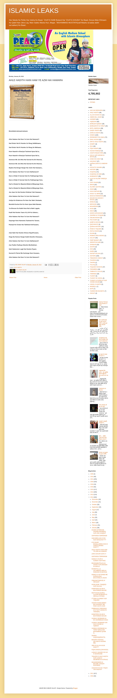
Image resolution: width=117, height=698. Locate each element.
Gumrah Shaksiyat (95, 151)
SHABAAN (93, 244)
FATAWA (92, 102)
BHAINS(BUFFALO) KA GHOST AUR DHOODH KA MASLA (99, 564)
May (93, 517)
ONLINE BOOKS (95, 217)
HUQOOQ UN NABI (96, 174)
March (94, 522)
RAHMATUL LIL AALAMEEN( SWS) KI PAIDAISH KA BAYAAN (99, 570)
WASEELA (93, 286)
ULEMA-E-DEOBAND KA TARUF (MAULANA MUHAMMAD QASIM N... (99, 631)
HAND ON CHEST (95, 159)
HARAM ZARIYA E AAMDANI (98, 163)
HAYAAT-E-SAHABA (96, 167)
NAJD (91, 208)
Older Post (78, 277)
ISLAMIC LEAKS (33, 10)
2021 (92, 479)
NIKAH (92, 211)
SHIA (91, 249)
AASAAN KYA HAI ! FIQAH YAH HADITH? (100, 668)
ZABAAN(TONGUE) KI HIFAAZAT (98, 581)
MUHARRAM (94, 206)
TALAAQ (92, 265)
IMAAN (92, 184)
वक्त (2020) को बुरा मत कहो (103, 405)
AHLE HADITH (18, 267)
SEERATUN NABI (95, 242)
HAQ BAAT (93, 161)
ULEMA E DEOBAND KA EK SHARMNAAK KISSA (100, 619)
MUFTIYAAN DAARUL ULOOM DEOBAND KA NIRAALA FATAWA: (99, 594)
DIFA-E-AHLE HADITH (96, 142)
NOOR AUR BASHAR (96, 213)
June (93, 515)
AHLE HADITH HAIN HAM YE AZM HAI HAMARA (99, 550)
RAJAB (92, 233)
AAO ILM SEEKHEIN (96, 110)
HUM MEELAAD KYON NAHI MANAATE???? (99, 539)
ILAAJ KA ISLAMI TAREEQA (98, 178)
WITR (91, 289)
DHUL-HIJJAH (94, 139)
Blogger (75, 688)
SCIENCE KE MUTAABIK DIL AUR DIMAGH (103, 339)
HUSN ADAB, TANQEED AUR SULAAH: (99, 585)
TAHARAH (93, 260)
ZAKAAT (92, 293)
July (93, 512)
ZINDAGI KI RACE (102, 389)
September (95, 507)
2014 (92, 492)
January (94, 527)
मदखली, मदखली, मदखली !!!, (103, 422)
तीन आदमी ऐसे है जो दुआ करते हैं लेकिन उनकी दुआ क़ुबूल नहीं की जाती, (103, 323)
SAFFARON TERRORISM (99, 535)
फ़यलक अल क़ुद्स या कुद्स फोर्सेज (103, 453)
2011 (92, 673)
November (95, 502)
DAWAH (92, 135)
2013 (92, 494)
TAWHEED (93, 274)
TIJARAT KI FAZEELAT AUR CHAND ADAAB (98, 281)
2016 (92, 487)
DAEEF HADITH (95, 130)
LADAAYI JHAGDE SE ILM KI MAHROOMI (100, 653)
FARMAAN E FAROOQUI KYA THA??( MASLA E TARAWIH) (99, 610)
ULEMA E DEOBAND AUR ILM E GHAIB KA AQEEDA (99, 624)
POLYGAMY (93, 220)
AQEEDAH (93, 121)
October (94, 504)
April (93, 520)
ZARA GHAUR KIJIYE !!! (99, 554)
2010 (92, 676)
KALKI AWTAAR (95, 191)
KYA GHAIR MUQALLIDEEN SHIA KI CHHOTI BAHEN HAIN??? (100, 545)
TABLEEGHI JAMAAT (96, 258)
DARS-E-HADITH (95, 133)
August (94, 509)
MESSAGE (93, 204)
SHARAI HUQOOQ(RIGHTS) (98, 636)
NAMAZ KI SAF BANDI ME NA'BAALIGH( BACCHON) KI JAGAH (100, 576)
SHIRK (92, 251)
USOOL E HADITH (95, 284)
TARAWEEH (93, 269)
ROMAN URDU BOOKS (97, 235)
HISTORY (93, 169)
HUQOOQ (93, 172)
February (95, 525)
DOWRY (92, 144)
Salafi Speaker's (94, 240)
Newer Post (12, 277)
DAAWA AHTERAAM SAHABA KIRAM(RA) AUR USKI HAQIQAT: (99, 531)
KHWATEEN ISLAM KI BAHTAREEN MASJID (99, 589)
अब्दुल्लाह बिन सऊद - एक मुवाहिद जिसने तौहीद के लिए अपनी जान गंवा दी (103, 374)
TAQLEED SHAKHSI (96, 267)
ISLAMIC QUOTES (95, 187)
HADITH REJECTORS (96, 153)
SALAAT (92, 238)
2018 (92, 484)
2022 (92, 476)
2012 (92, 497)
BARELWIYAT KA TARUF (97, 126)
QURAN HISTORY (95, 226)
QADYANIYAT (94, 224)
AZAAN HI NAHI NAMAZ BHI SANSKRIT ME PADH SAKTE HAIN (99, 604)
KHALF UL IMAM (95, 193)
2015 (92, 489)
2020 (92, 481)
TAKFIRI (92, 262)
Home (45, 277)
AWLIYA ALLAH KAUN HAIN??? (98, 646)
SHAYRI (92, 247)
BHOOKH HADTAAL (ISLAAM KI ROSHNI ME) (99, 641)
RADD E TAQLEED (95, 229)
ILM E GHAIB (94, 182)
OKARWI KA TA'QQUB (96, 215)
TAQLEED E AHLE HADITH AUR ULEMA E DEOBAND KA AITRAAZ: (100, 658)
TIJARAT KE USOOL (96, 278)
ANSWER (93, 119)
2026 (92, 474)
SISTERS (93, 256)
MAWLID (92, 202)
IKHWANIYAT (94, 176)
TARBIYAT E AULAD (96, 271)
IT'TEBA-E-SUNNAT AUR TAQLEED (99, 599)
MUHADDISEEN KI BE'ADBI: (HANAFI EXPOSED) (98, 663)
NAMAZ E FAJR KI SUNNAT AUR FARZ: (99, 559)
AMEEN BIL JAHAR (96, 117)
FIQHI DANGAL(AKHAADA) (100, 649)
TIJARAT (92, 276)
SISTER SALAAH (95, 253)
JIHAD (92, 189)
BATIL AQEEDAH (95, 128)
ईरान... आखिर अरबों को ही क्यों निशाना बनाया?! (103, 437)
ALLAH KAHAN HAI (96, 115)
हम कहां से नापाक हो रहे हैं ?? (103, 355)
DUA (91, 146)
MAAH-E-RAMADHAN (96, 196)
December (95, 499)
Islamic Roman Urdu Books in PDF (103, 303)
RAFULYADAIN (94, 231)
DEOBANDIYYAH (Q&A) (97, 137)
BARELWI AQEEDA (96, 124)
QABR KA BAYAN (95, 222)
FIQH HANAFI (94, 148)
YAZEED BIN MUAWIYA (97, 291)
